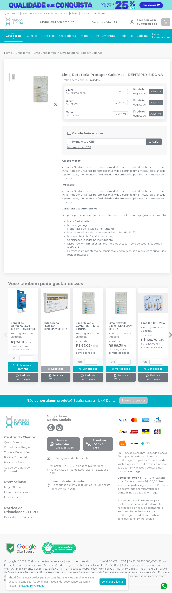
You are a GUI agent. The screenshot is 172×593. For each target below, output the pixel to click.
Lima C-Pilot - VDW (153, 323)
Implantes (99, 13)
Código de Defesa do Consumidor (17, 469)
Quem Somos (11, 13)
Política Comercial (15, 457)
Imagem (85, 35)
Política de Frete (14, 462)
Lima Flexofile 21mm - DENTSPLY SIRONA (120, 326)
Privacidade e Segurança (19, 517)
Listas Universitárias (31, 13)
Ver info (120, 91)
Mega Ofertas (12, 487)
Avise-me (156, 91)
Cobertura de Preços (17, 447)
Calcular (154, 141)
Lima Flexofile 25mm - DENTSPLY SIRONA (88, 326)
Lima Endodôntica (45, 52)
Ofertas (74, 13)
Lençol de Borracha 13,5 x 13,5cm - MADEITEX (23, 326)
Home (8, 52)
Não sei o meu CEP (79, 147)
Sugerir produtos (133, 400)
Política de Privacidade (30, 585)
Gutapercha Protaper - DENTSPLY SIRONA (55, 326)
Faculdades (50, 13)
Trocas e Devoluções (17, 452)
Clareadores (67, 35)
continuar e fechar (113, 581)
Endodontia (23, 52)
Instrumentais (105, 35)
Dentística (48, 35)
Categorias (13, 36)
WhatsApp (86, 13)
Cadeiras (64, 13)
